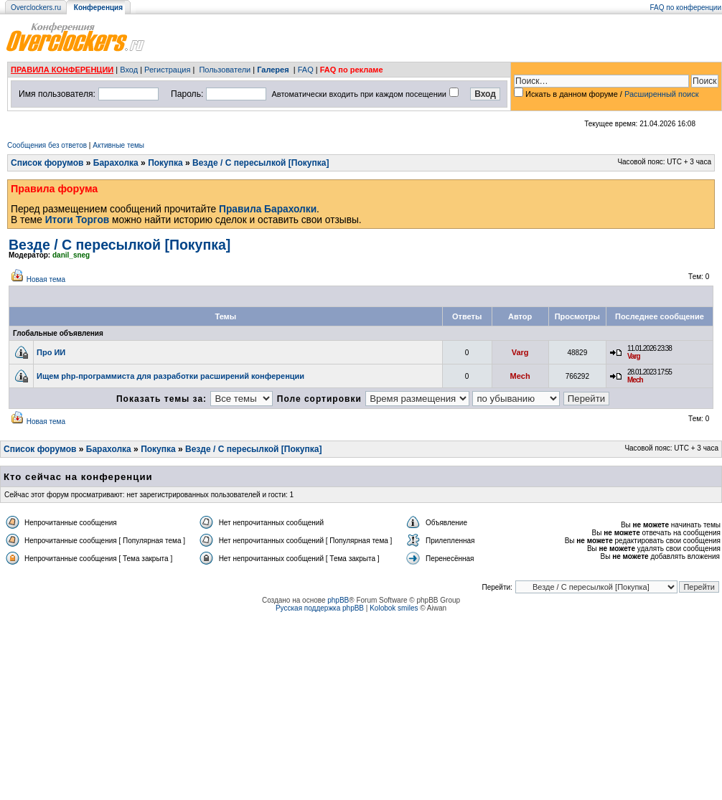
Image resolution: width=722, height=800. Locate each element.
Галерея (273, 69)
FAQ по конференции (685, 7)
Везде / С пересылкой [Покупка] (260, 163)
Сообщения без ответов (47, 145)
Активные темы (118, 145)
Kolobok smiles (394, 608)
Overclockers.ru (36, 7)
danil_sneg (71, 255)
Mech (520, 376)
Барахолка (116, 163)
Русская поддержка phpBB (320, 608)
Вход (129, 69)
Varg (520, 352)
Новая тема (46, 279)
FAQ (306, 69)
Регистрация (167, 69)
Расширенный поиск (661, 94)
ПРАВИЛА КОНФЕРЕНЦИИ (62, 69)
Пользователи (224, 69)
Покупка (165, 163)
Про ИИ (51, 352)
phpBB (338, 600)
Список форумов (47, 163)
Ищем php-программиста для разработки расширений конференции (170, 376)
